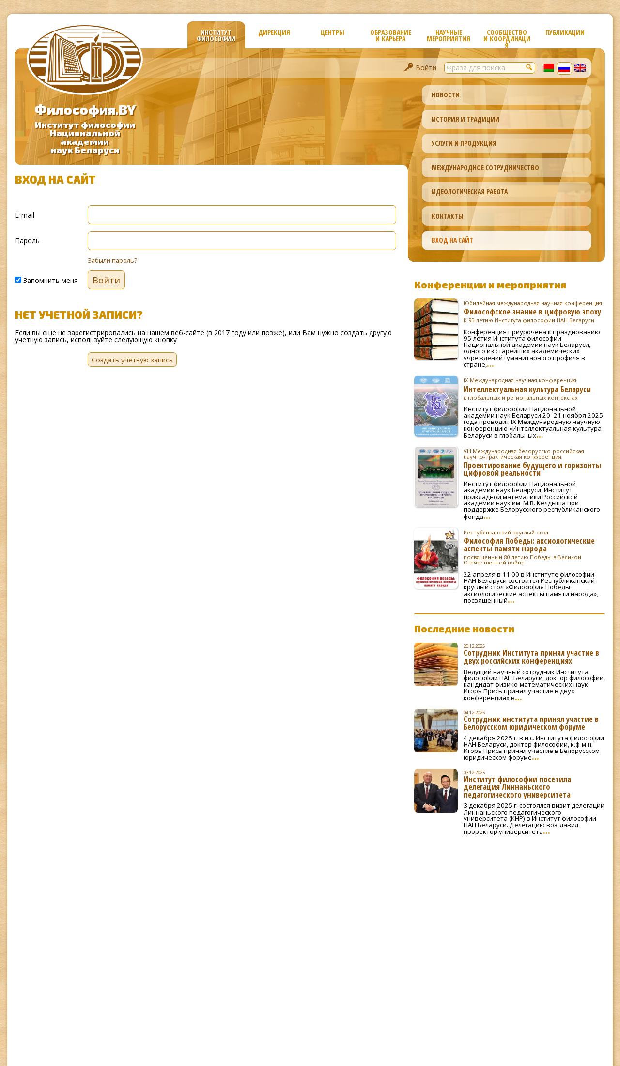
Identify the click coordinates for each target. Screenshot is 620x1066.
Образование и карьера (390, 35)
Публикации (565, 32)
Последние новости (464, 628)
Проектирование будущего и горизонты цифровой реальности (534, 462)
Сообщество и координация (506, 38)
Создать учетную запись (132, 359)
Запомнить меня (46, 280)
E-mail (24, 214)
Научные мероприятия (448, 35)
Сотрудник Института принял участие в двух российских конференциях (531, 656)
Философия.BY (85, 109)
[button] (529, 67)
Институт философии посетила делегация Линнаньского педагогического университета (517, 787)
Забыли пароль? (112, 260)
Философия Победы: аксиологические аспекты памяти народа (534, 547)
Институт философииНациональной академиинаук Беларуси (85, 137)
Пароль (27, 240)
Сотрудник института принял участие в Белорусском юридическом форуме (531, 723)
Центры (332, 32)
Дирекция (274, 32)
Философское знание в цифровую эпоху (534, 311)
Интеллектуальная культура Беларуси (534, 388)
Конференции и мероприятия (490, 284)
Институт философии (216, 35)
